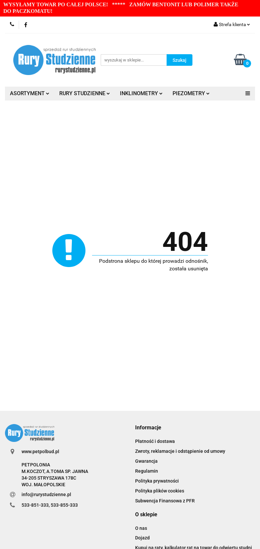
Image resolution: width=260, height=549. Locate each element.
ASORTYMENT (29, 93)
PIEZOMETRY (191, 93)
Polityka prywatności (157, 481)
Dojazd (142, 537)
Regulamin (146, 471)
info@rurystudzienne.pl (46, 494)
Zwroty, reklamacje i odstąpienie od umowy (180, 451)
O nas (141, 528)
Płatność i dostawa (155, 441)
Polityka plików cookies (159, 490)
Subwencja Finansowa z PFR (165, 500)
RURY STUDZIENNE (84, 93)
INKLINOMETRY (141, 93)
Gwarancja (146, 461)
